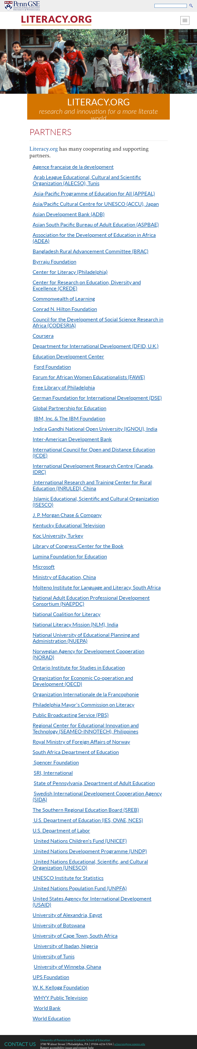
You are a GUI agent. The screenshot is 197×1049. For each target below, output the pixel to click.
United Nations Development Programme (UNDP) (90, 851)
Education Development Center (68, 356)
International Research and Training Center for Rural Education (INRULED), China (92, 485)
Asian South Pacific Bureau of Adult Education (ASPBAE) (96, 224)
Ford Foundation (52, 367)
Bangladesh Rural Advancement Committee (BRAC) (90, 251)
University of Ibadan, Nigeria (66, 946)
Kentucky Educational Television (69, 525)
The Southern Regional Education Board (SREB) (86, 810)
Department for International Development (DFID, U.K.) (96, 346)
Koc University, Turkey (58, 535)
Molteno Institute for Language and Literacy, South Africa (97, 587)
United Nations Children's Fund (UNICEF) (80, 841)
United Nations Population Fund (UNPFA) (80, 888)
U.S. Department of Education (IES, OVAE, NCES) (88, 820)
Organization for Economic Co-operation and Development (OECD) (83, 681)
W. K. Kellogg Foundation (61, 987)
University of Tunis (54, 956)
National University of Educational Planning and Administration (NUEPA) (86, 638)
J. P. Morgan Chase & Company (67, 515)
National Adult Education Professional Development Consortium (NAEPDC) (91, 601)
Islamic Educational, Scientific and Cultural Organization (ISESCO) (96, 501)
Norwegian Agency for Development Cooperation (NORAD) (88, 654)
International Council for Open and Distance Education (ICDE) (94, 452)
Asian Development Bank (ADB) (69, 214)
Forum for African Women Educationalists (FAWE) (89, 377)
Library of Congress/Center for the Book (78, 546)
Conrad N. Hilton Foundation (65, 309)
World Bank (47, 1008)
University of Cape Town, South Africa (75, 935)
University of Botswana (59, 925)
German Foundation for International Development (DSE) (97, 398)
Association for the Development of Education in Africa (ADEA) (94, 238)
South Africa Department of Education (76, 752)
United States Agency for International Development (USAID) (92, 901)
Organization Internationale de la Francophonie (86, 694)
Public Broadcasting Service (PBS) (71, 715)
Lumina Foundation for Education (70, 556)
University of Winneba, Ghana (67, 966)
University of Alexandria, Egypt (67, 915)
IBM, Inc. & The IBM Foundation (69, 418)
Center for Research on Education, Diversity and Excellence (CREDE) (87, 285)
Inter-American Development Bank (72, 439)
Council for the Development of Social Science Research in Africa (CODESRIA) (98, 322)
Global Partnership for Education (69, 408)
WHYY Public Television (60, 997)
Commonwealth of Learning (64, 298)
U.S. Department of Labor (61, 830)
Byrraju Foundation (54, 261)
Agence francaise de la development (73, 167)
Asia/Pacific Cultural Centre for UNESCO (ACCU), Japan (96, 204)
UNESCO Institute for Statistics (68, 878)
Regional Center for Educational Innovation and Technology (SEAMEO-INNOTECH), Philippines (86, 728)
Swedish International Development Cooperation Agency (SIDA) (97, 796)
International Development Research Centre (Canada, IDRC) (93, 469)
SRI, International (53, 773)
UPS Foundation (51, 977)
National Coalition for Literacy (66, 614)
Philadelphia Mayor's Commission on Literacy (83, 704)
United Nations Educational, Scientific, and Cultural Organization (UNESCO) (90, 864)
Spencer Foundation (56, 762)
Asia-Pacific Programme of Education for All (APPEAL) (94, 193)
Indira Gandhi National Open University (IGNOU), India (95, 429)
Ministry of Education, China (64, 577)
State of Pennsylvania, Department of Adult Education (94, 783)
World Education (51, 1018)
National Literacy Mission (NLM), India (75, 624)
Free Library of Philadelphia (64, 387)
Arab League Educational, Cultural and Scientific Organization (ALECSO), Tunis (87, 180)
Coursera (43, 335)
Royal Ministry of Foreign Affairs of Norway (81, 741)
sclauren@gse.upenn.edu (129, 1044)
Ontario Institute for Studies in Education (79, 667)
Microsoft (44, 567)
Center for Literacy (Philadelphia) (70, 272)
